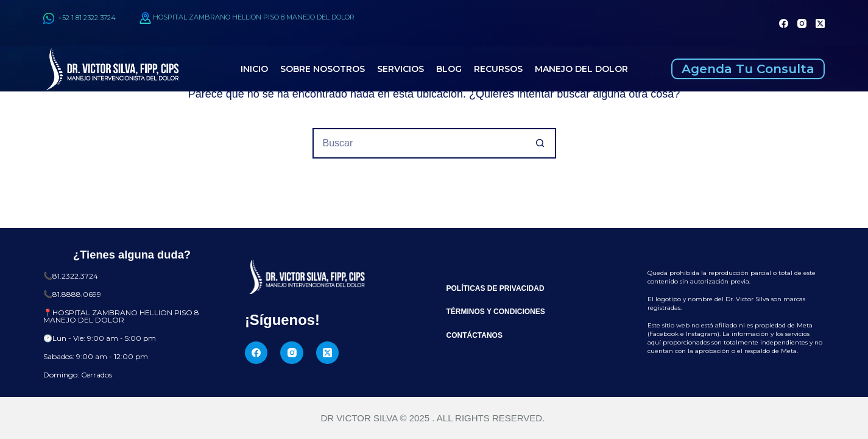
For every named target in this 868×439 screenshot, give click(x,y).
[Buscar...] (419, 143)
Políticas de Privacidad (495, 288)
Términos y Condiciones (495, 311)
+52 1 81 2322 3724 (79, 17)
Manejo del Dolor (581, 68)
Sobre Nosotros (322, 68)
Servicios (400, 68)
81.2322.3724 (75, 275)
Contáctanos (474, 335)
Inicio (254, 68)
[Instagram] (801, 23)
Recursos (498, 68)
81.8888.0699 (76, 294)
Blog (449, 68)
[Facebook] (783, 23)
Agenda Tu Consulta (748, 69)
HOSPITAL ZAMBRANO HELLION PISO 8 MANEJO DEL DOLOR (254, 17)
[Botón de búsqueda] (541, 143)
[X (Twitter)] (820, 23)
